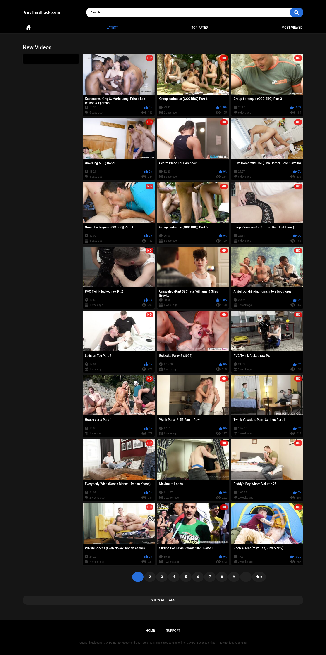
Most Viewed (292, 27)
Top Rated (199, 27)
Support (173, 630)
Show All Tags (163, 600)
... (246, 577)
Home (28, 27)
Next (259, 577)
